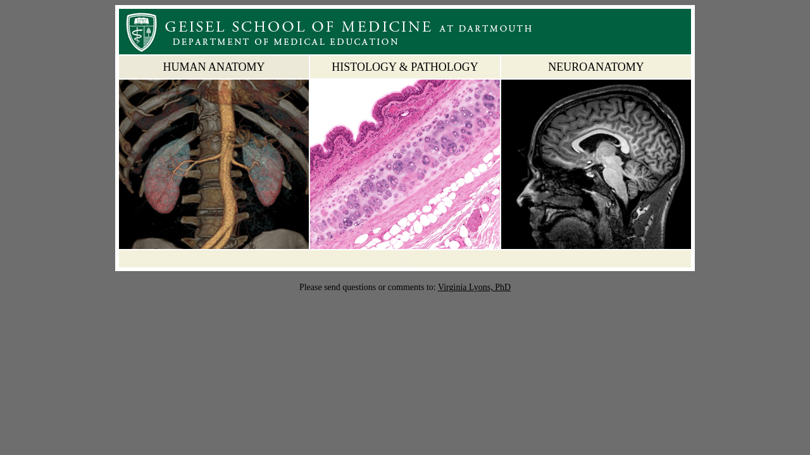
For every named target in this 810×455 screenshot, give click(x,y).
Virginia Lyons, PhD (474, 287)
